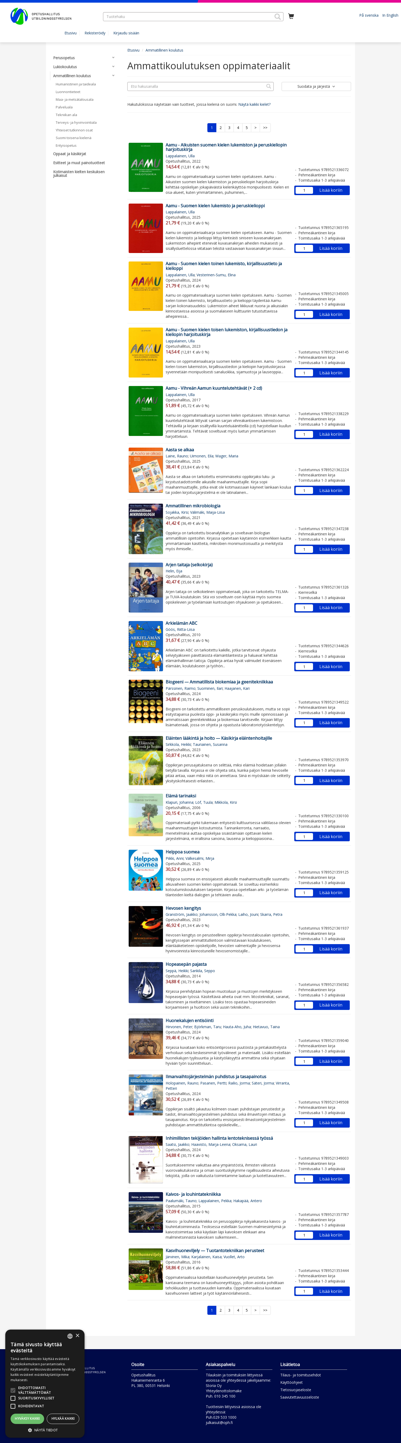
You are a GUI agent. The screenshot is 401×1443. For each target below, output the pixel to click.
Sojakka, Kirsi (177, 512)
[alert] (45, 1384)
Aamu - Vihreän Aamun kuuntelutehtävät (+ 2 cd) (214, 388)
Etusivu (70, 32)
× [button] (77, 1336)
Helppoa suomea (182, 852)
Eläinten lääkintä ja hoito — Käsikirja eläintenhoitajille (219, 738)
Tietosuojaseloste (295, 1389)
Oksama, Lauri (244, 1144)
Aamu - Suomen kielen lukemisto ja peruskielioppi (215, 206)
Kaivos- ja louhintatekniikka (193, 1194)
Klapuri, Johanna (179, 802)
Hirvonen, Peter (179, 1026)
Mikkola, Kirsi (226, 802)
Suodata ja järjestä (316, 86)
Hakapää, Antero (247, 1200)
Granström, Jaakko (182, 914)
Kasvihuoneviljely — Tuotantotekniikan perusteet (215, 1250)
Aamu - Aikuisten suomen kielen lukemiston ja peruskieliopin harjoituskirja (226, 147)
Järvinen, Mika (177, 1256)
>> (265, 127)
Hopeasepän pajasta (186, 964)
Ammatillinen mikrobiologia (193, 506)
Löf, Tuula (204, 802)
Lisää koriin (330, 190)
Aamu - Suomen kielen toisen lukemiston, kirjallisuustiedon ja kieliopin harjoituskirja (226, 332)
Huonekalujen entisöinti (189, 1020)
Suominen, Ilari (210, 688)
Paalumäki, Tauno (181, 1200)
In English (390, 15)
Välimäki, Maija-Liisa (207, 512)
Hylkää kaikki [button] (63, 1418)
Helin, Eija (174, 570)
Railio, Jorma (239, 1083)
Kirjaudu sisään (126, 32)
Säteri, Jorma (263, 1083)
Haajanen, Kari (237, 688)
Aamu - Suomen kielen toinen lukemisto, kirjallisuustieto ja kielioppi (224, 266)
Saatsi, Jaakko (177, 1144)
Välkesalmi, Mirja (199, 858)
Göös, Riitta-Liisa (180, 629)
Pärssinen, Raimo (180, 688)
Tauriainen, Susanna (210, 744)
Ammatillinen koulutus (164, 50)
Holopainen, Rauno (182, 1083)
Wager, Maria (226, 455)
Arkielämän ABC (181, 623)
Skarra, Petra (271, 914)
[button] (277, 16)
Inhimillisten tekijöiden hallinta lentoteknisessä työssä (219, 1138)
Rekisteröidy (95, 32)
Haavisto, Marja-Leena (210, 1144)
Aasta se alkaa (180, 450)
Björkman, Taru (207, 1026)
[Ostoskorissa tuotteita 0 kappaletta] (291, 16)
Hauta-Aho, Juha (237, 1026)
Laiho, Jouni (248, 914)
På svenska (369, 15)
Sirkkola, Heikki (178, 744)
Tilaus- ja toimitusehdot (300, 1374)
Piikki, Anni (175, 858)
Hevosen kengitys (183, 908)
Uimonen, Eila (201, 455)
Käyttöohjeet (291, 1382)
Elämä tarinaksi (181, 796)
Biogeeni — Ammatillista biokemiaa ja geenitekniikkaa (219, 682)
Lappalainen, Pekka (214, 1200)
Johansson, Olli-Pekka (217, 914)
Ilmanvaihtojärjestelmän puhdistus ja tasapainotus (216, 1076)
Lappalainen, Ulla (180, 155)
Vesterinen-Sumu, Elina (216, 274)
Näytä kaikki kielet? (254, 104)
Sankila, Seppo (202, 970)
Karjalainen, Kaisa (206, 1256)
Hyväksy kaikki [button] (27, 1418)
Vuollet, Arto (234, 1256)
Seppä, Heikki (177, 970)
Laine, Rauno (177, 455)
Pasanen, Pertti (213, 1083)
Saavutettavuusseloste (299, 1397)
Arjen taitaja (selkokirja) (189, 565)
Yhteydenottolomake (224, 1390)
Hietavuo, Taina (266, 1026)
